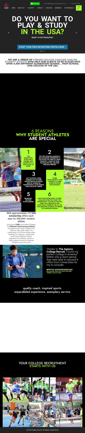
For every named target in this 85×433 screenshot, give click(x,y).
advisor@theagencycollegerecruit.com (55, 4)
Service (39, 8)
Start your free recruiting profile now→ (42, 47)
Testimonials (69, 8)
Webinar (58, 8)
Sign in (78, 8)
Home (13, 8)
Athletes (49, 8)
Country (31, 8)
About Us (21, 8)
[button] (9, 32)
